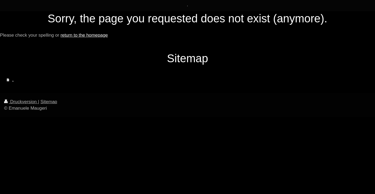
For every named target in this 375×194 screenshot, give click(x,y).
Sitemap (48, 101)
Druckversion (21, 101)
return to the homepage (84, 35)
